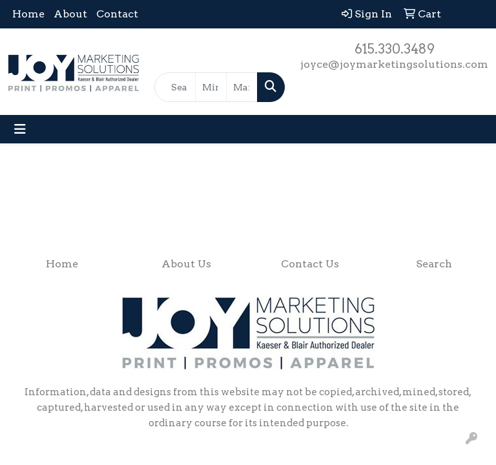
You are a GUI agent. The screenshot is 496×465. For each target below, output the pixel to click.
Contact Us (310, 264)
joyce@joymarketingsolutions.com (394, 64)
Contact (117, 14)
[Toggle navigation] (20, 129)
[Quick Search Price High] (242, 87)
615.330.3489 (395, 49)
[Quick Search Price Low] (211, 87)
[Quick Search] (175, 87)
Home (28, 14)
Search (434, 264)
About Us (186, 264)
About (70, 14)
